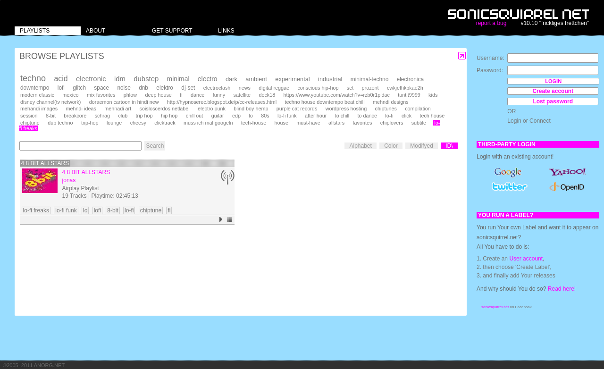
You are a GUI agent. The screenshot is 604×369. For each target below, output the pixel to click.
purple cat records (297, 108)
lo (250, 115)
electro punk (212, 108)
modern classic (37, 95)
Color (391, 146)
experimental (292, 79)
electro (208, 79)
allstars (336, 123)
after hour (316, 115)
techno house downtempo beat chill (324, 102)
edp (236, 115)
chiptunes (386, 108)
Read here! (562, 288)
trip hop (144, 115)
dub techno (60, 123)
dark (231, 79)
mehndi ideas (81, 108)
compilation (418, 108)
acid (60, 79)
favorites (362, 123)
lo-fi (389, 115)
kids (432, 95)
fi (181, 95)
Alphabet (360, 146)
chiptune (30, 123)
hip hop (169, 115)
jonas (69, 180)
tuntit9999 (409, 95)
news (245, 88)
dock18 (267, 95)
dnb (143, 87)
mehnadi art (117, 108)
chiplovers (391, 123)
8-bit (51, 115)
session (29, 115)
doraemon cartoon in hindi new (124, 102)
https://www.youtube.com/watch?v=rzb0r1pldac (337, 95)
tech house (432, 115)
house (281, 123)
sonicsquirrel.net (495, 307)
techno (33, 78)
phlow (130, 95)
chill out (194, 115)
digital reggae (274, 88)
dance (197, 95)
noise (123, 87)
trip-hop (90, 123)
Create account (552, 91)
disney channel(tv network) (50, 102)
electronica (410, 79)
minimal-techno (370, 79)
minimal (178, 79)
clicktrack (164, 123)
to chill (342, 115)
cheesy (138, 123)
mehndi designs (391, 102)
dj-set (188, 87)
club (122, 115)
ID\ (449, 146)
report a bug (491, 23)
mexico (70, 95)
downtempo (34, 87)
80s (265, 115)
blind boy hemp (251, 108)
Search (155, 146)
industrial (330, 79)
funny (219, 95)
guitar (217, 115)
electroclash (217, 88)
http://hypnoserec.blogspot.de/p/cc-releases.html (222, 102)
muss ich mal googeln (208, 123)
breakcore (75, 115)
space (101, 87)
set (350, 88)
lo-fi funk (287, 115)
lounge (114, 123)
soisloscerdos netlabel (165, 108)
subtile (418, 123)
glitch (79, 87)
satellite (242, 95)
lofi (61, 87)
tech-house (253, 123)
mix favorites (101, 95)
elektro (164, 87)
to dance (367, 115)
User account (526, 258)
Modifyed (421, 146)
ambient (256, 79)
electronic (91, 79)
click (406, 115)
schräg (102, 115)
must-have (308, 123)
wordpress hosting (346, 108)
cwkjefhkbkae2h (405, 88)
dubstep (146, 79)
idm (120, 79)
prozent (370, 88)
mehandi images (39, 108)
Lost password (553, 101)
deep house (158, 95)
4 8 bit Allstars (45, 163)
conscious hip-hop (317, 88)
